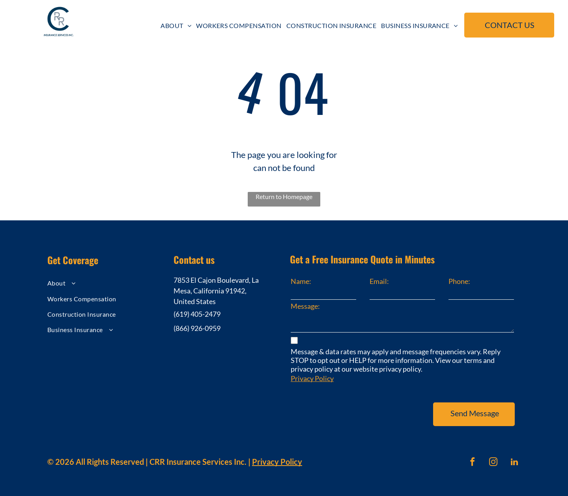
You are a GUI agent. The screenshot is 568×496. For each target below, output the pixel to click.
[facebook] (472, 463)
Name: (301, 281)
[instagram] (493, 463)
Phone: (459, 281)
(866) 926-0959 (197, 328)
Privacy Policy (312, 378)
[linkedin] (514, 463)
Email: (379, 281)
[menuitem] (176, 25)
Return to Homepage (284, 196)
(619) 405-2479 (197, 314)
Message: (305, 306)
